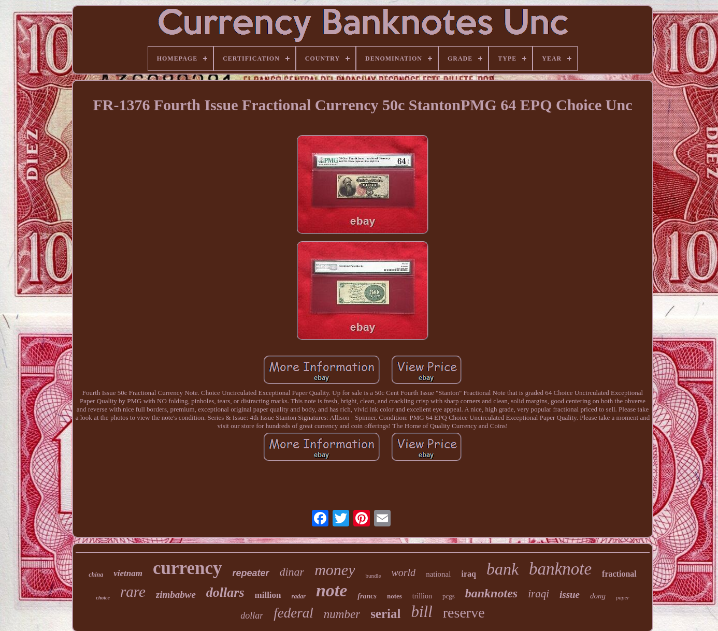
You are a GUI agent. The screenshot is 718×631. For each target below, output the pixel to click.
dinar (292, 571)
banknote (560, 569)
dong (598, 596)
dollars (225, 592)
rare (133, 591)
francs (367, 596)
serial (385, 614)
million (268, 595)
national (438, 574)
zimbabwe (176, 594)
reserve (464, 613)
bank (502, 569)
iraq (468, 573)
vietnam (127, 573)
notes (394, 596)
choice (103, 597)
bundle (373, 576)
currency (187, 568)
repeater (250, 573)
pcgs (448, 596)
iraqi (538, 594)
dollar (251, 615)
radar (299, 596)
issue (569, 594)
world (403, 572)
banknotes (491, 593)
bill (421, 612)
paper (622, 597)
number (342, 614)
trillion (422, 596)
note (331, 590)
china (96, 574)
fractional (619, 573)
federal (293, 613)
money (334, 569)
